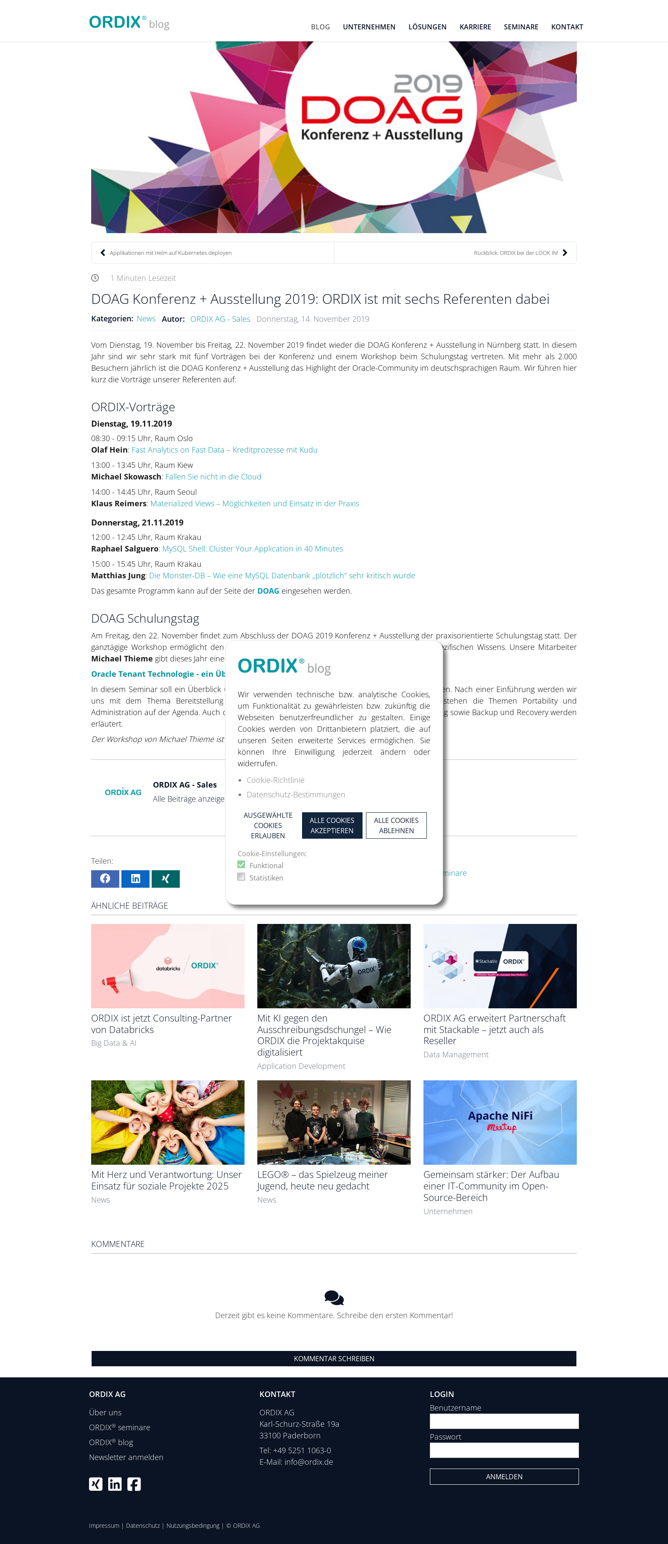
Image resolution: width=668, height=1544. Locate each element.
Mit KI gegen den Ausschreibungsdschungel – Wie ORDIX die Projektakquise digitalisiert (324, 1035)
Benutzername (455, 1407)
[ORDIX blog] (129, 19)
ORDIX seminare (119, 1427)
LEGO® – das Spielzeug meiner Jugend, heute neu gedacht (322, 1180)
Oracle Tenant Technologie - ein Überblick (172, 674)
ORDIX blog (111, 1442)
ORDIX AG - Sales (220, 319)
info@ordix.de (309, 1462)
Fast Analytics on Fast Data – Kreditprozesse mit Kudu (225, 449)
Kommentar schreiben (334, 1358)
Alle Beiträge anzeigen (191, 799)
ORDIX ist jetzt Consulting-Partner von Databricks (161, 1023)
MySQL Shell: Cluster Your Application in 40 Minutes (252, 548)
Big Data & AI (114, 1043)
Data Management (456, 1054)
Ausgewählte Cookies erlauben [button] (268, 825)
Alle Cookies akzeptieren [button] (332, 825)
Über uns (105, 1412)
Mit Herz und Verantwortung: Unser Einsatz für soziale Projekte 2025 (166, 1180)
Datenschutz (143, 1525)
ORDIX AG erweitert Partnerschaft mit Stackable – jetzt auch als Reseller (494, 1029)
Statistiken (266, 878)
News (146, 318)
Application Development (301, 1066)
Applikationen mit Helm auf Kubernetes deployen (166, 252)
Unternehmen (448, 1211)
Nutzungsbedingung (193, 1525)
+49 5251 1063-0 (302, 1450)
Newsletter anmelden (126, 1457)
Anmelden (504, 1476)
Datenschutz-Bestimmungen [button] (296, 794)
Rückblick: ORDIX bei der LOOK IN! (521, 252)
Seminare (450, 873)
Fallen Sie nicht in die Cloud (213, 476)
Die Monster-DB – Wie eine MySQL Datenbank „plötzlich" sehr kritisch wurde (282, 575)
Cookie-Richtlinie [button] (276, 780)
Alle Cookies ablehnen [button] (396, 825)
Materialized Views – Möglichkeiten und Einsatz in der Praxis (254, 503)
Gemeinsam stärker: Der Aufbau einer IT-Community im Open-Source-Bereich (491, 1186)
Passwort (445, 1436)
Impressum (104, 1525)
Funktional (266, 865)
